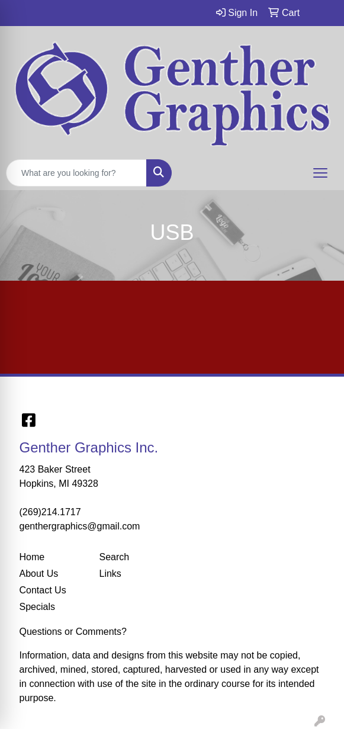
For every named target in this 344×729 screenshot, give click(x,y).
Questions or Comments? (73, 632)
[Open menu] (320, 173)
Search (114, 557)
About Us (39, 574)
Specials (37, 607)
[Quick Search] (76, 173)
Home (32, 557)
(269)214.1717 (50, 512)
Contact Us (43, 590)
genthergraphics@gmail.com (80, 526)
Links (110, 574)
